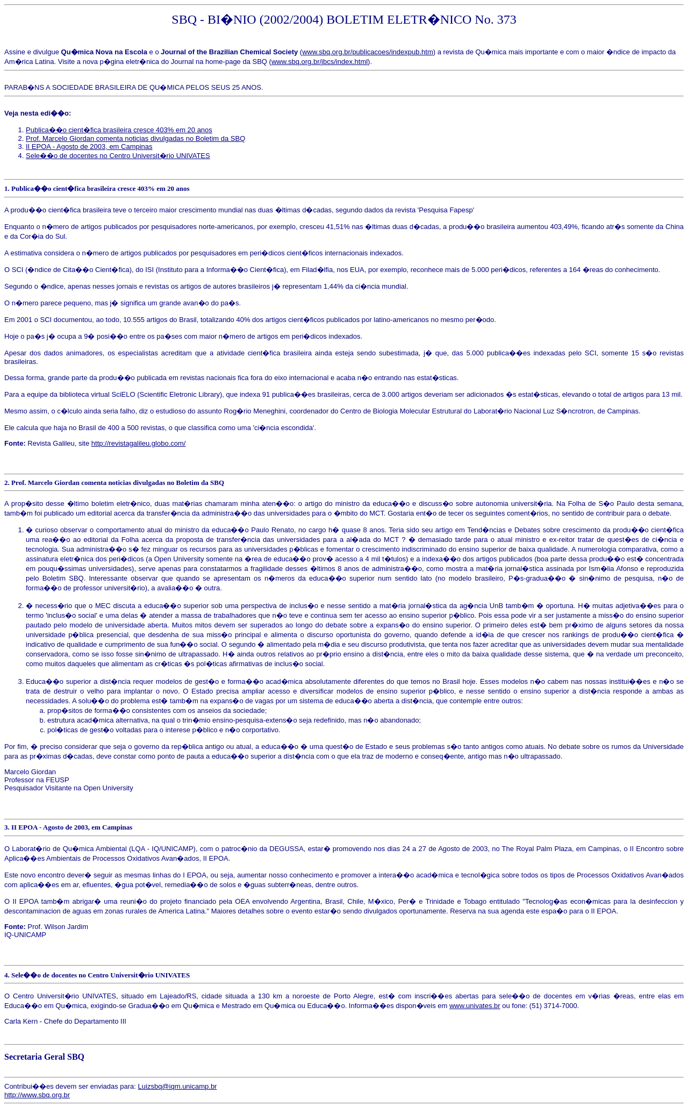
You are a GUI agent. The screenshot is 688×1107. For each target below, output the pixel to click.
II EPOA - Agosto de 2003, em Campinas (89, 146)
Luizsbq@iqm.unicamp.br (177, 1086)
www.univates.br (474, 1006)
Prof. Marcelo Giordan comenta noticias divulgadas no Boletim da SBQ (135, 138)
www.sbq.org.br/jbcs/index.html (319, 62)
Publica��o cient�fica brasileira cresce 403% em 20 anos (119, 130)
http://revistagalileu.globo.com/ (138, 443)
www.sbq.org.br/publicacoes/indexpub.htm (367, 52)
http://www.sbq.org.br (37, 1095)
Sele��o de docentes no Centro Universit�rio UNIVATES (118, 156)
